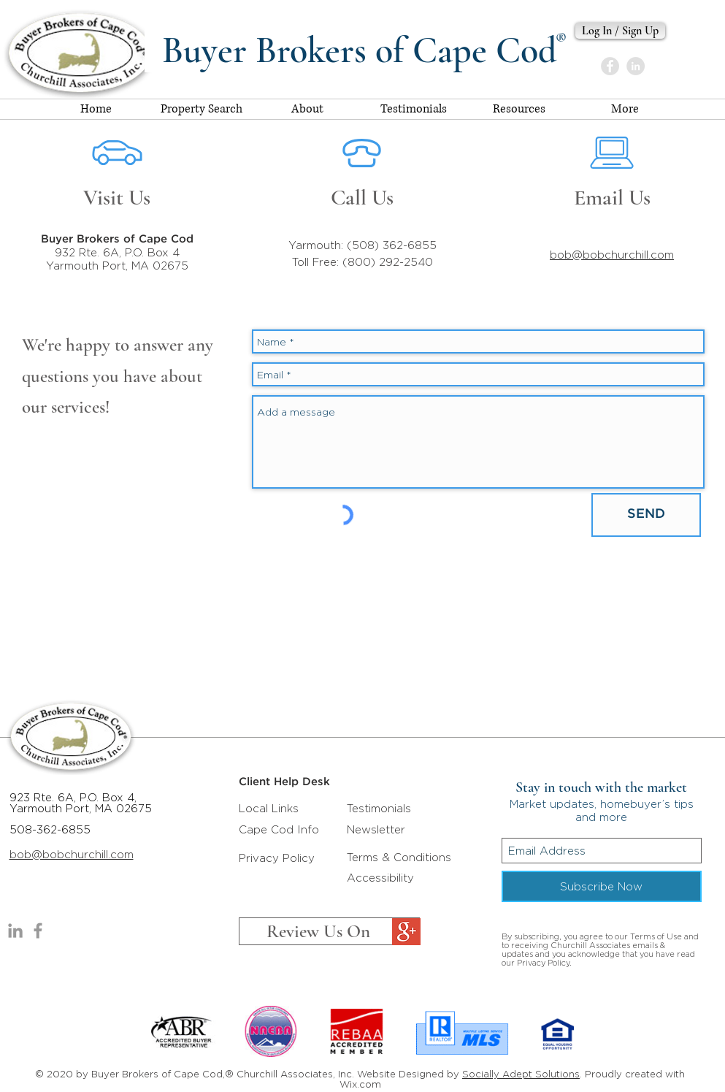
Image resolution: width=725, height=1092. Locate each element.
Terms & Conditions (399, 857)
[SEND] (646, 515)
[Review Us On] (329, 931)
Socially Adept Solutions (521, 1074)
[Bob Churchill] (635, 66)
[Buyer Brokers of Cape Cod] (610, 66)
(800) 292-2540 (387, 261)
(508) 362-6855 (392, 245)
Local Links (269, 808)
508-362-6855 (50, 829)
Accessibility (380, 877)
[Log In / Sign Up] (620, 31)
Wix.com (360, 1084)
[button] (519, 109)
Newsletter (376, 829)
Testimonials (379, 808)
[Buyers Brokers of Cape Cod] (38, 930)
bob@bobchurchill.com (612, 254)
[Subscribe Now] (602, 886)
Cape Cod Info (279, 829)
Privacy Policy (277, 857)
